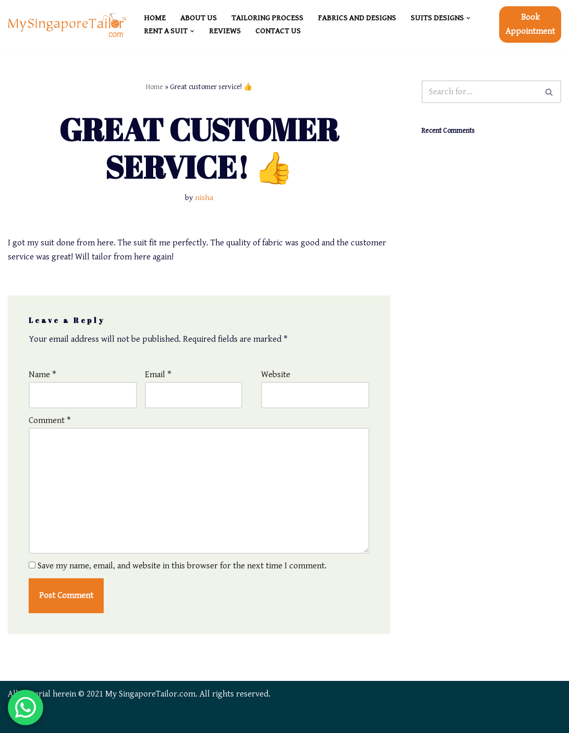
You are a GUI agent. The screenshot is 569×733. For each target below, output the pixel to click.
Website (275, 374)
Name (42, 374)
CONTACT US (278, 31)
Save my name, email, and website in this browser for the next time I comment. (182, 566)
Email (158, 374)
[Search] (480, 91)
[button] (468, 18)
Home (154, 87)
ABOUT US (198, 18)
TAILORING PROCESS (267, 18)
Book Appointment (530, 24)
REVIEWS (225, 31)
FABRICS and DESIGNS (357, 18)
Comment (50, 420)
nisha (204, 197)
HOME (155, 18)
